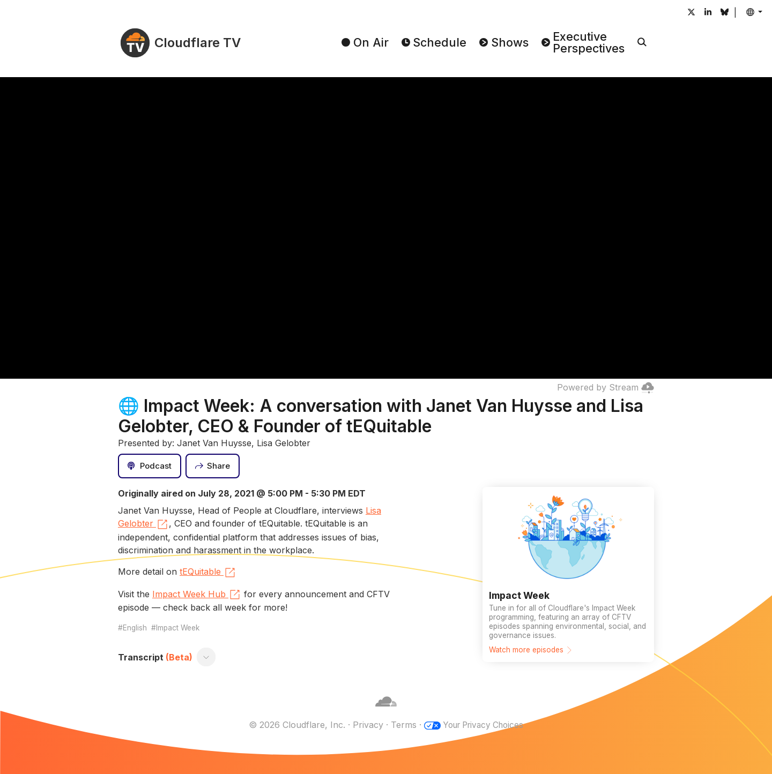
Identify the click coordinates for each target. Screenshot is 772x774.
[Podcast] (149, 466)
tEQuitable (208, 572)
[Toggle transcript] (206, 657)
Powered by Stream (605, 387)
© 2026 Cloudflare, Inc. (293, 724)
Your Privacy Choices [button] (483, 724)
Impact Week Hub (196, 594)
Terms (400, 724)
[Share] (212, 466)
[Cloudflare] (386, 712)
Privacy (364, 724)
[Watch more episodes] (568, 574)
